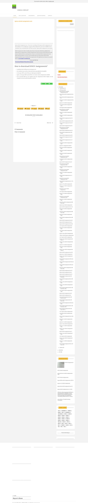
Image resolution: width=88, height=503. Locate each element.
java (62, 412)
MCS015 (67, 415)
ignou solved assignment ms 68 (66, 220)
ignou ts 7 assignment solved (65, 145)
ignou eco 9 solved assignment (66, 102)
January (61, 347)
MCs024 (59, 418)
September (62, 88)
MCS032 (67, 418)
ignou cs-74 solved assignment (66, 184)
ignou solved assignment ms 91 (66, 125)
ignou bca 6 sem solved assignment (64, 189)
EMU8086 (69, 410)
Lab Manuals (67, 412)
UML (61, 426)
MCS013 (59, 415)
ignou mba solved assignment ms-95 (65, 386)
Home (14, 15)
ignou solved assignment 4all (66, 293)
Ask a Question (22, 15)
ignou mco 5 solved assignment (66, 254)
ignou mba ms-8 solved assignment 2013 (64, 157)
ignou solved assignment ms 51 (66, 274)
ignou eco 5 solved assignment (66, 244)
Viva (64, 426)
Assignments (32, 15)
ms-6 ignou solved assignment (66, 225)
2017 (59, 87)
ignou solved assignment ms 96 (66, 135)
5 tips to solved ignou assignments (67, 235)
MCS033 (59, 420)
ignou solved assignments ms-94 (66, 120)
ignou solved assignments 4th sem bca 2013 (66, 298)
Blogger (68, 432)
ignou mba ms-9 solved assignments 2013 (64, 92)
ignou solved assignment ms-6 (66, 222)
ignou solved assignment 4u (65, 295)
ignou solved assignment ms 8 (66, 161)
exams (59, 412)
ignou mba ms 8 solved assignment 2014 (64, 164)
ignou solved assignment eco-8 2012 (65, 389)
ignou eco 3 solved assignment (66, 322)
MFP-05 (59, 423)
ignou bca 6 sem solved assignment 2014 (64, 179)
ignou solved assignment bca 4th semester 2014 (66, 288)
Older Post (49, 122)
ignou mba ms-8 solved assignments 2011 (64, 128)
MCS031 (63, 418)
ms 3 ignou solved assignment (66, 336)
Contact (50, 15)
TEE (58, 426)
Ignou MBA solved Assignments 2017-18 (65, 380)
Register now (51, 1)
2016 (60, 350)
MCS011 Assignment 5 (69, 362)
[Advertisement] (34, 31)
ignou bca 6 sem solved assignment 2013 (64, 197)
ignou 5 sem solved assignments (66, 233)
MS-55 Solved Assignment (63, 370)
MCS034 (63, 420)
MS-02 (66, 423)
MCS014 (63, 415)
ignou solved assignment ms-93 (66, 130)
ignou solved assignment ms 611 (66, 252)
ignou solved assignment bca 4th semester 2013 (66, 306)
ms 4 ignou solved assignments (66, 311)
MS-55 (69, 423)
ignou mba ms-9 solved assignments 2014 (64, 110)
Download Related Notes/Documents (24, 61)
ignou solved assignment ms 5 (66, 272)
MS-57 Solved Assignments (63, 377)
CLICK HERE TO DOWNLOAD (24, 58)
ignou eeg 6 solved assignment (66, 205)
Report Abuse (18, 498)
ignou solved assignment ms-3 (66, 331)
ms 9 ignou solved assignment (66, 107)
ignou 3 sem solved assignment (66, 323)
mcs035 (67, 420)
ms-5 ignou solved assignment (66, 237)
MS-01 (62, 423)
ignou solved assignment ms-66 (66, 206)
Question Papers (41, 15)
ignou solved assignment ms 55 (66, 270)
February (61, 90)
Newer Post (19, 122)
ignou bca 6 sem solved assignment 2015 (64, 170)
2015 (60, 352)
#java (59, 410)
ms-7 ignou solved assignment (66, 191)
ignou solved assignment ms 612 (66, 223)
